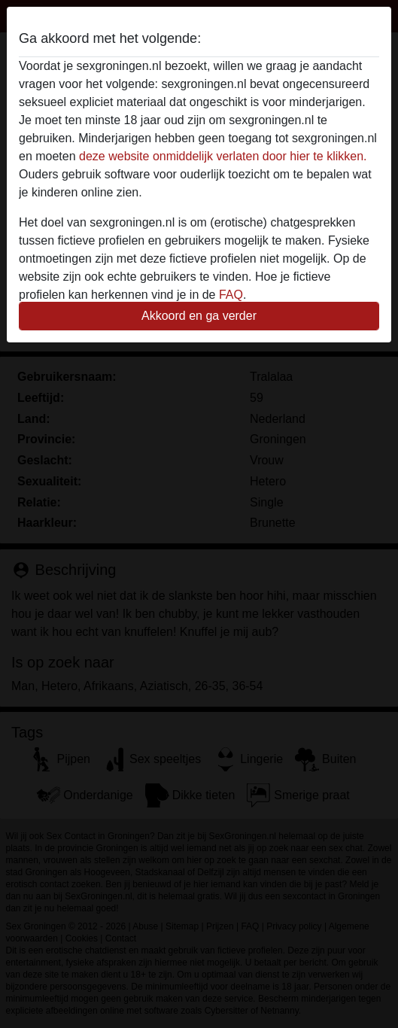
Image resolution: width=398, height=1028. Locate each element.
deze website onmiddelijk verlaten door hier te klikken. (222, 156)
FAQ (231, 294)
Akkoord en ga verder (199, 315)
